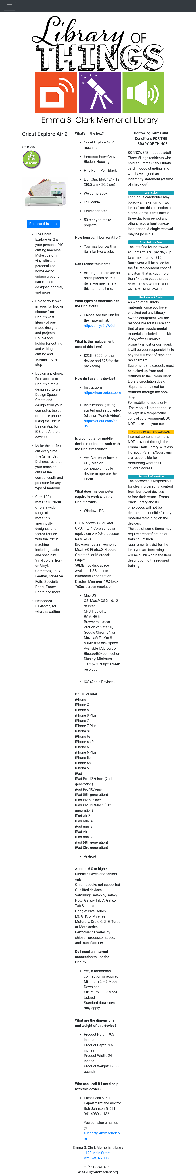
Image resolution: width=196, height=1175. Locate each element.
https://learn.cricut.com (102, 393)
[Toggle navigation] (10, 6)
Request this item (43, 224)
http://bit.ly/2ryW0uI (99, 326)
